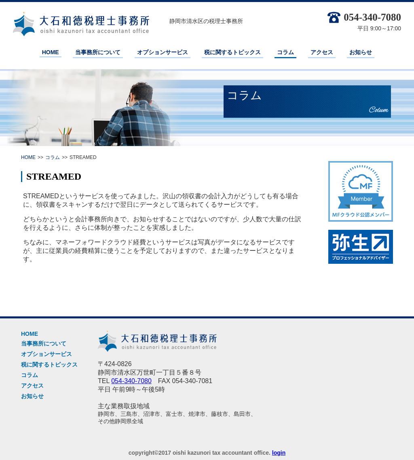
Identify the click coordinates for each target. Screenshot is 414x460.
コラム (285, 52)
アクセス (321, 52)
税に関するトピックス (232, 52)
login (278, 452)
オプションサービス (162, 52)
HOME (50, 52)
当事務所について (97, 52)
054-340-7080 (364, 17)
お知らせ (360, 52)
